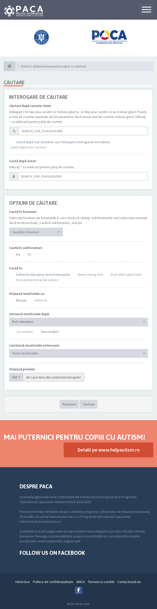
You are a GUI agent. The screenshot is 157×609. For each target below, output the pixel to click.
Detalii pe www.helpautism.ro (108, 450)
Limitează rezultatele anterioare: (34, 345)
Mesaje (21, 300)
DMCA (80, 582)
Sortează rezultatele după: (29, 314)
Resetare (69, 404)
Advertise (22, 582)
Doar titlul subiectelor (126, 274)
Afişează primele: (22, 369)
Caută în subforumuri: (26, 248)
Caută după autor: (23, 161)
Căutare (89, 404)
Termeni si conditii (101, 582)
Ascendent (25, 331)
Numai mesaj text (90, 274)
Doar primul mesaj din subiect (37, 280)
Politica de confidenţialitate (53, 582)
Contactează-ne (129, 582)
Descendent (50, 331)
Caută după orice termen (28, 147)
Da (18, 254)
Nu (29, 254)
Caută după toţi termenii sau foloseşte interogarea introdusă (62, 142)
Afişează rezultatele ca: (27, 293)
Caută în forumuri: (23, 211)
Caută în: (16, 268)
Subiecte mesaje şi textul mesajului (43, 274)
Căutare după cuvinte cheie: (30, 106)
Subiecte (40, 300)
